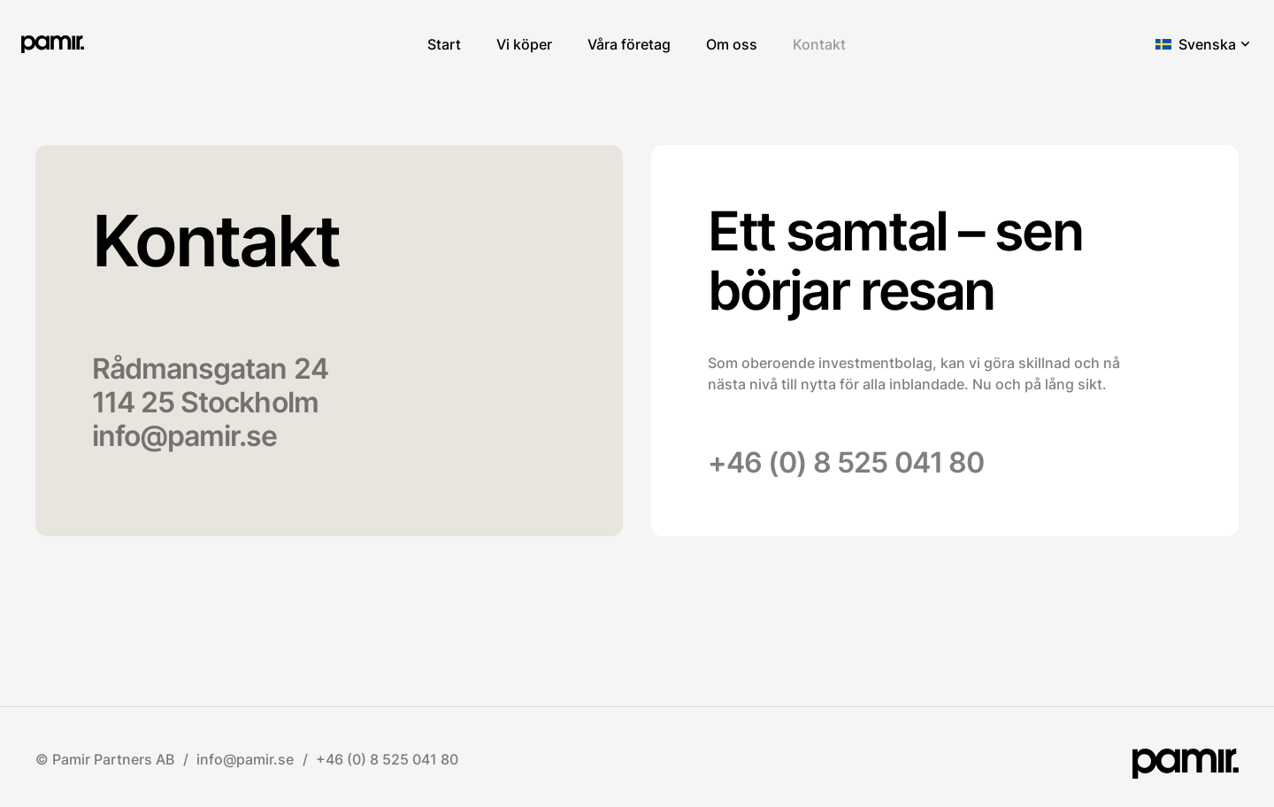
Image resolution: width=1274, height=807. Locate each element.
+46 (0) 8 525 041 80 (846, 462)
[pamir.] (52, 44)
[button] (1204, 44)
